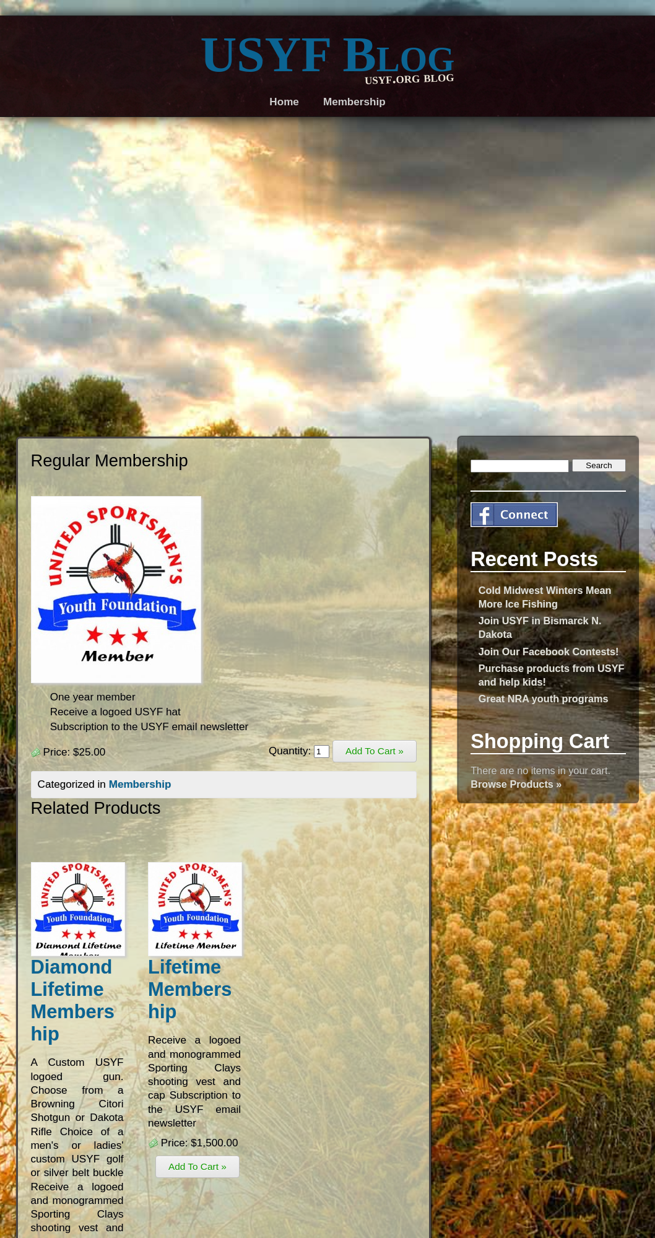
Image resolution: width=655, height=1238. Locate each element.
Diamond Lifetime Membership (73, 1000)
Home (284, 102)
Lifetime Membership (190, 989)
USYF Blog (328, 54)
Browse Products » (516, 784)
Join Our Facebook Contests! (549, 651)
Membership (140, 784)
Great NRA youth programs (544, 698)
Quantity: (299, 751)
